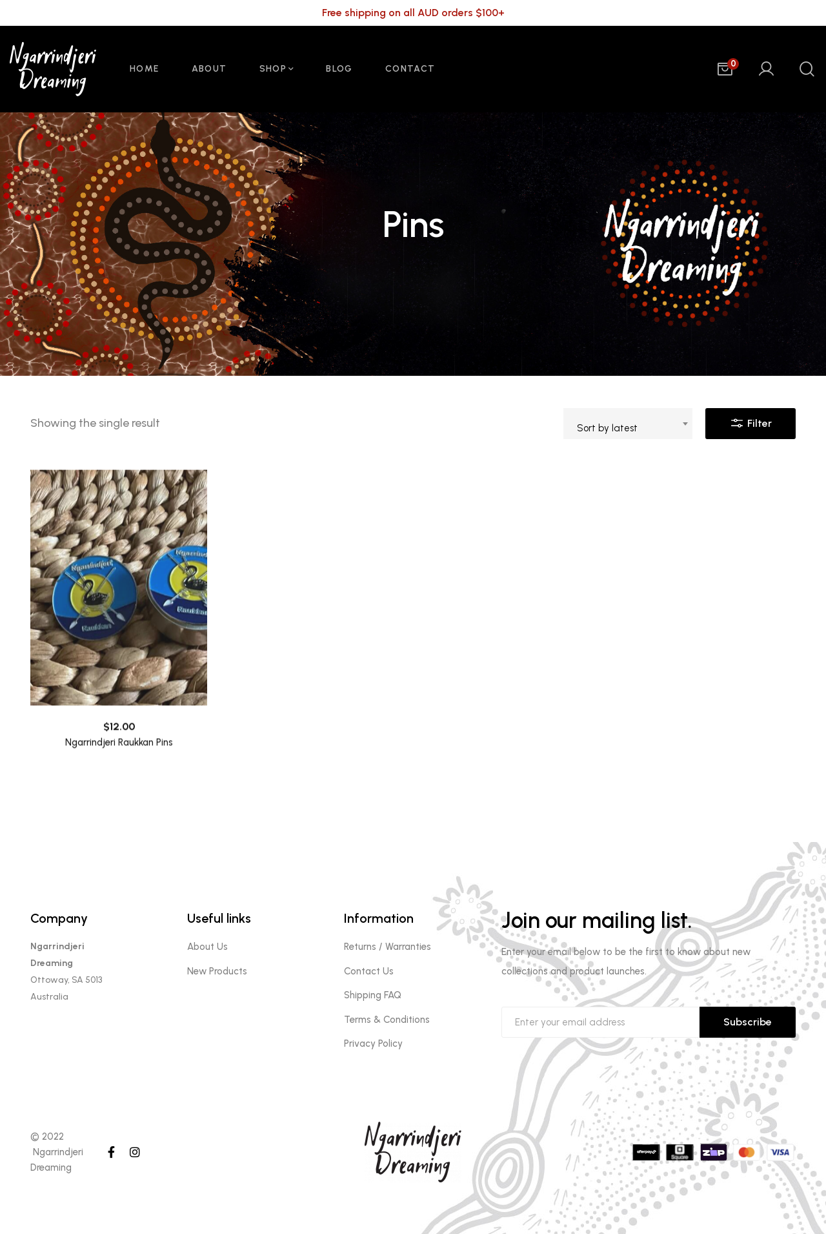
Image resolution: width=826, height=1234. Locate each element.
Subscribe (747, 1022)
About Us (207, 946)
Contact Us (369, 971)
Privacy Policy (373, 1043)
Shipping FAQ (372, 995)
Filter (750, 420)
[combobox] (627, 423)
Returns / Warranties (387, 946)
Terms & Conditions (387, 1019)
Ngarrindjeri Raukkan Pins (119, 765)
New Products (217, 971)
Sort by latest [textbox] (607, 428)
